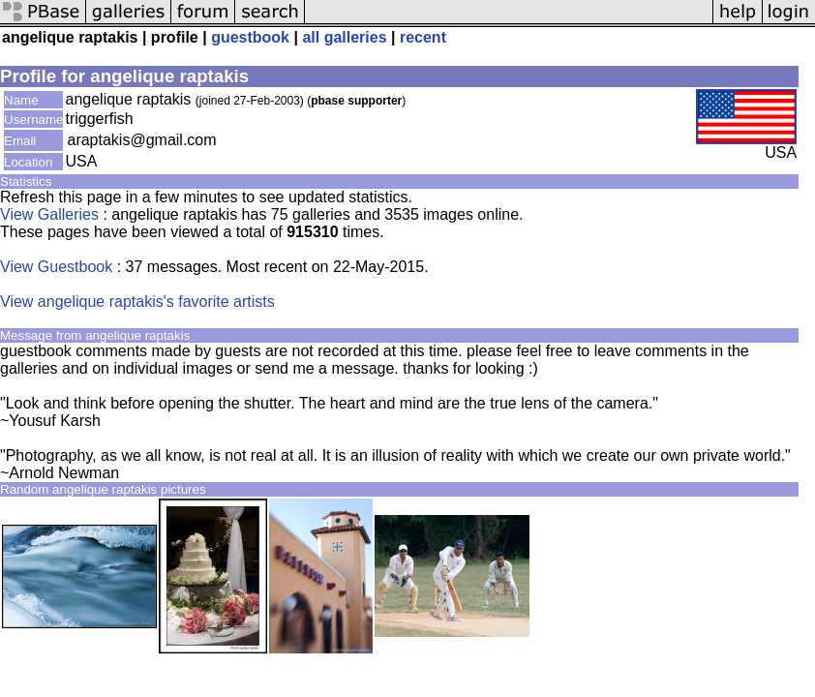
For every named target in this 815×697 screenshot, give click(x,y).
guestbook (250, 37)
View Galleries (49, 214)
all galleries (344, 37)
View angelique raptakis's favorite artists (137, 301)
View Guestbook (56, 266)
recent (423, 37)
